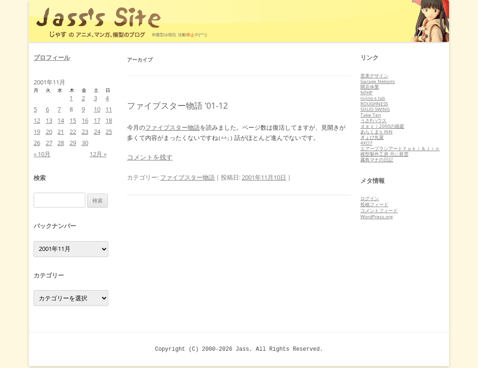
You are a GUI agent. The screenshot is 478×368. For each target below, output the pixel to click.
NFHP (366, 92)
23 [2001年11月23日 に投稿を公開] (85, 131)
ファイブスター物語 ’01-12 (177, 105)
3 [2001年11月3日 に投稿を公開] (95, 98)
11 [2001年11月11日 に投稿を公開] (108, 109)
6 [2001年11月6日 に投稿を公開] (47, 109)
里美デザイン (374, 75)
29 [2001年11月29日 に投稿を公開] (73, 143)
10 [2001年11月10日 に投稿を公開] (97, 109)
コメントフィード (379, 210)
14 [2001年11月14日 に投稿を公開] (60, 120)
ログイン (369, 198)
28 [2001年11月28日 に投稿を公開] (60, 143)
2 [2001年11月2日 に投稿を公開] (83, 98)
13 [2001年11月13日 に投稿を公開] (49, 120)
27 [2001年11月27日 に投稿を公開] (49, 143)
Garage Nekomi (377, 81)
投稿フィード (374, 204)
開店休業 (369, 86)
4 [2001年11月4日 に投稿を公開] (107, 98)
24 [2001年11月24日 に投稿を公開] (97, 131)
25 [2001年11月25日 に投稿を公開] (108, 131)
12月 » (98, 154)
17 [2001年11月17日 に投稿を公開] (97, 120)
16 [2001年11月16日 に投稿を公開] (85, 120)
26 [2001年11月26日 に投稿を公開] (37, 143)
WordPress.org (376, 216)
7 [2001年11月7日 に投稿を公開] (59, 109)
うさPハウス (373, 120)
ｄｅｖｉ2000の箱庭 (382, 126)
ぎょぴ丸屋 (372, 137)
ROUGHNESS (374, 103)
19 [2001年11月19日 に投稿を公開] (37, 131)
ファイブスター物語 (172, 127)
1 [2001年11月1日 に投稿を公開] (71, 98)
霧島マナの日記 (376, 159)
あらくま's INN (376, 131)
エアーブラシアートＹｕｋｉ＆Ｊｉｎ (400, 148)
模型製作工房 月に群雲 (384, 154)
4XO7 (366, 142)
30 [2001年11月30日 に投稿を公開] (85, 143)
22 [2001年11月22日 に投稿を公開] (73, 131)
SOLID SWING (375, 109)
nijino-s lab (372, 98)
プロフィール (52, 57)
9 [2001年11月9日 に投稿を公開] (83, 109)
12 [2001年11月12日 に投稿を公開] (37, 120)
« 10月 (42, 154)
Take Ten (370, 114)
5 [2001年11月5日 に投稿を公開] (35, 109)
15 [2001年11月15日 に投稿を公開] (73, 120)
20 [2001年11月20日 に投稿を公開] (49, 131)
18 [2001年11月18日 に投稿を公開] (108, 120)
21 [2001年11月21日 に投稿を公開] (60, 131)
